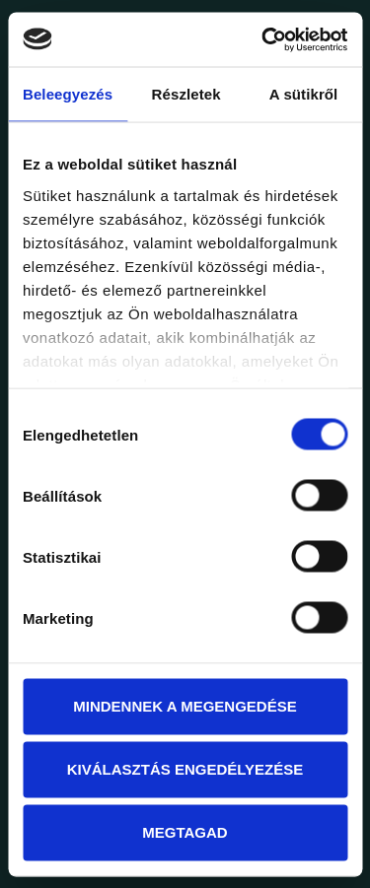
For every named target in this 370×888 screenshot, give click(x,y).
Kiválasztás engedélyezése (185, 769)
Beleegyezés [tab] (67, 94)
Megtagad (184, 832)
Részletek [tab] (186, 94)
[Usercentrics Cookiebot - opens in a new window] (263, 39)
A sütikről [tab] (303, 94)
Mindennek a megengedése (184, 706)
